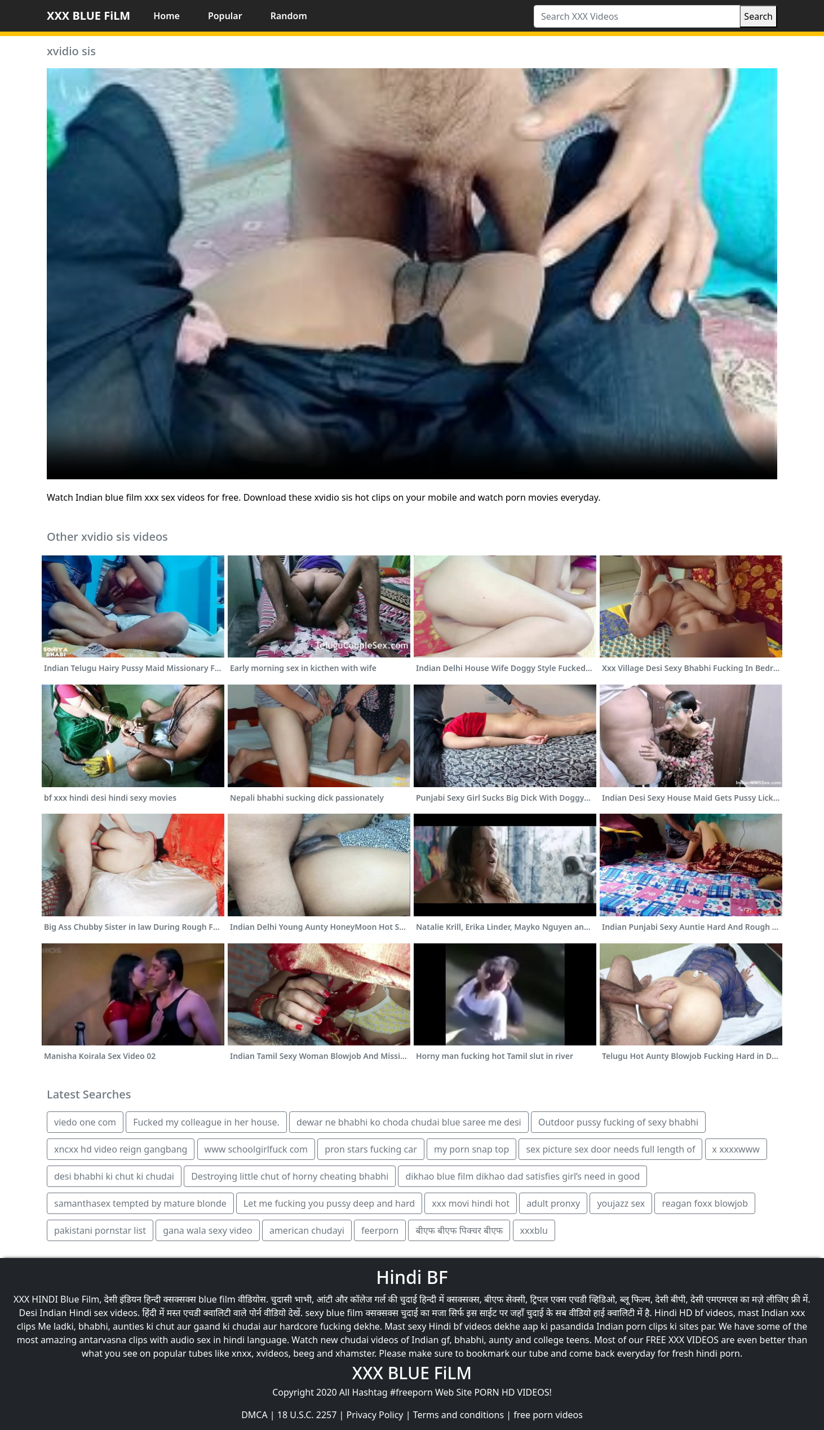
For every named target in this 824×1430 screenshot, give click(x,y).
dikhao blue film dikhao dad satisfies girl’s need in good (522, 1176)
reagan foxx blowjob (705, 1203)
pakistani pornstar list (100, 1230)
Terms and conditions (458, 1415)
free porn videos (548, 1415)
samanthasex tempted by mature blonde (140, 1203)
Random (289, 16)
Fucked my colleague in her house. (206, 1122)
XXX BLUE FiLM (88, 15)
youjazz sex (621, 1203)
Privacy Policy (375, 1415)
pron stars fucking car (371, 1149)
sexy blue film (334, 1313)
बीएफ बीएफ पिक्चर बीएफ (459, 1230)
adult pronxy (553, 1203)
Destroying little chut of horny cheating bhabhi (289, 1176)
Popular (225, 16)
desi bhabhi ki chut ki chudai (114, 1176)
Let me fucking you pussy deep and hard (329, 1203)
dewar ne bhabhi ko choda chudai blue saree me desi (408, 1122)
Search (758, 16)
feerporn (379, 1230)
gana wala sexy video (207, 1230)
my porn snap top (471, 1149)
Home (166, 16)
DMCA (254, 1415)
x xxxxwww (736, 1149)
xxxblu (534, 1230)
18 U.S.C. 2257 (307, 1415)
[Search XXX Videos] (637, 16)
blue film (217, 1299)
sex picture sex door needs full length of (610, 1149)
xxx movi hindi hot (471, 1203)
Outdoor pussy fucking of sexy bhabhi (618, 1122)
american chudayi (306, 1230)
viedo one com (85, 1122)
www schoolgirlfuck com (256, 1149)
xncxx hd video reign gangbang (120, 1149)
